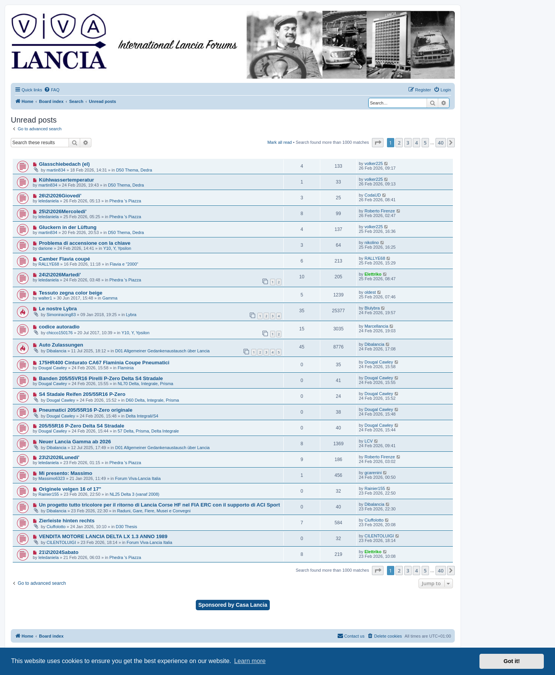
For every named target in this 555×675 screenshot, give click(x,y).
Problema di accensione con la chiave (84, 243)
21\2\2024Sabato (59, 552)
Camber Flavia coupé (64, 259)
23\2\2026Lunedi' (59, 457)
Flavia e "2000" (124, 264)
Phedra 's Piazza (125, 201)
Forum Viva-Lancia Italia (137, 478)
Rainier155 (49, 494)
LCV (369, 441)
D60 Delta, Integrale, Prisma (152, 400)
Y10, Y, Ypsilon (117, 248)
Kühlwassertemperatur (66, 180)
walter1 (45, 298)
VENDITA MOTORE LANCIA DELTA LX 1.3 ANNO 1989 (103, 536)
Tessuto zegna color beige (71, 293)
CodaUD (373, 195)
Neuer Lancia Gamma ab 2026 (75, 441)
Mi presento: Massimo (65, 473)
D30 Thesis (126, 526)
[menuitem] (51, 89)
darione (46, 248)
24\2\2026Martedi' (60, 275)
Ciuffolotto (56, 526)
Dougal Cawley (53, 367)
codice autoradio (59, 327)
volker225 (374, 163)
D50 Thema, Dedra (134, 170)
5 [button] (425, 142)
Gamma (109, 298)
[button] (377, 142)
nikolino (372, 242)
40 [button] (441, 142)
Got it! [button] (512, 661)
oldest (370, 292)
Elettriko (373, 274)
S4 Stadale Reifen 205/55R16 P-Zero (82, 394)
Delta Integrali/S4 (142, 416)
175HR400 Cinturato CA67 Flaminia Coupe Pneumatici (104, 362)
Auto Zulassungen (61, 345)
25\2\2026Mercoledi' (62, 211)
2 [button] (399, 142)
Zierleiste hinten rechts (66, 521)
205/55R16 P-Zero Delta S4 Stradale (81, 426)
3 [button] (408, 142)
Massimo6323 (52, 478)
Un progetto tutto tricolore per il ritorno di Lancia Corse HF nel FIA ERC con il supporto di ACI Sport (159, 505)
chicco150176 (60, 332)
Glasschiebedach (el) (64, 164)
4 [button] (416, 142)
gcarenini (373, 472)
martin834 (56, 170)
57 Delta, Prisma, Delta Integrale (148, 431)
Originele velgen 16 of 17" (70, 489)
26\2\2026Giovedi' (60, 196)
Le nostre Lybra (58, 308)
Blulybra (372, 308)
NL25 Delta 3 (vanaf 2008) (134, 494)
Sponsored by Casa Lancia (232, 605)
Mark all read (279, 142)
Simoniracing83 (61, 314)
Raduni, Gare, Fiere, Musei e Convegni (154, 510)
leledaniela (49, 201)
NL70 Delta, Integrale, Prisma (145, 383)
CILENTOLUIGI (61, 542)
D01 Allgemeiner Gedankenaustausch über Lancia (162, 350)
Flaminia (126, 367)
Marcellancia (376, 326)
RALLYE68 (49, 264)
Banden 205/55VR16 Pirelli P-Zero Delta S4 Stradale (101, 378)
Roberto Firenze (380, 211)
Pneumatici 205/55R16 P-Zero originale (86, 410)
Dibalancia (56, 350)
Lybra (131, 314)
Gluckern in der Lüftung (67, 227)
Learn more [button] (250, 661)
